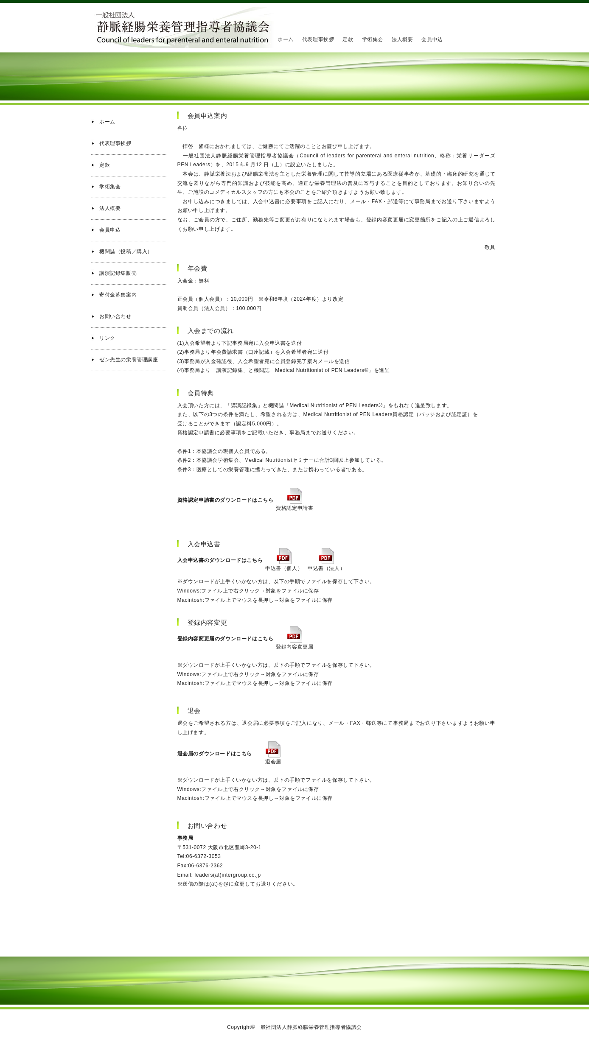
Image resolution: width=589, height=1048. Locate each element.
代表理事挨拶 (318, 39)
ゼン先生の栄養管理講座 (128, 360)
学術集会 (372, 39)
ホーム (286, 39)
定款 (347, 39)
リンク (107, 338)
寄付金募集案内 (118, 295)
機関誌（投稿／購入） (126, 251)
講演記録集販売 (118, 273)
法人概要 (402, 39)
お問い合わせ (115, 316)
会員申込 (432, 39)
